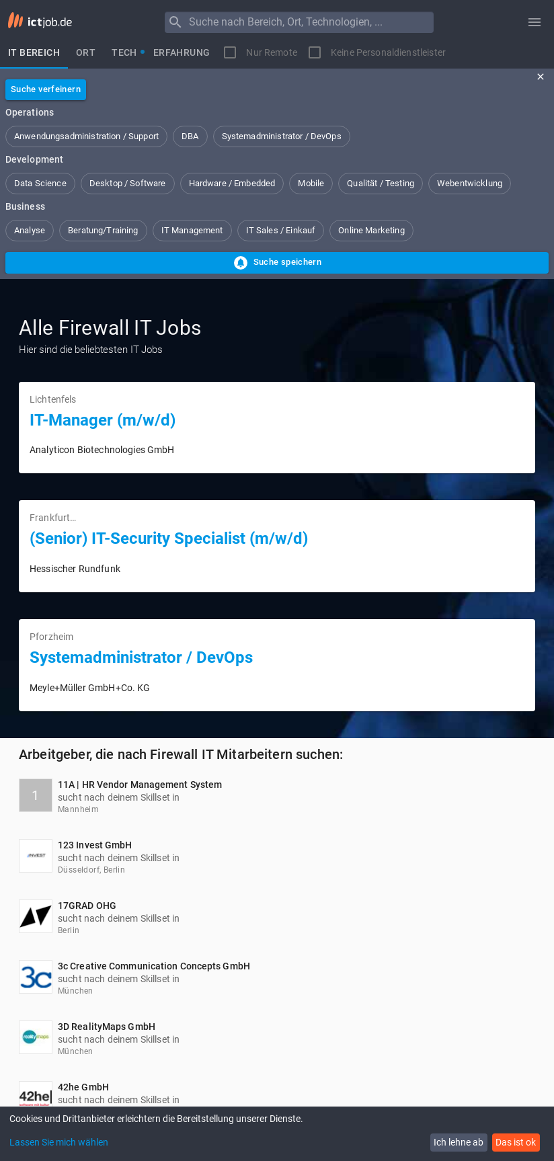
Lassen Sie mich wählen (58, 1142)
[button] (86, 136)
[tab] (34, 52)
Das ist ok (516, 1142)
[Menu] (175, 22)
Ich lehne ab (458, 1142)
